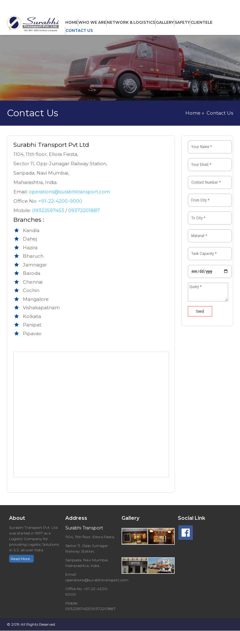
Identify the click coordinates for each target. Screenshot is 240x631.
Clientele (201, 22)
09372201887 (84, 210)
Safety (182, 22)
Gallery (165, 22)
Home (71, 22)
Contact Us (79, 30)
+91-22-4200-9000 (60, 201)
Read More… (21, 558)
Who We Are (92, 22)
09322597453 (48, 210)
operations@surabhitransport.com (69, 192)
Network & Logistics (131, 22)
